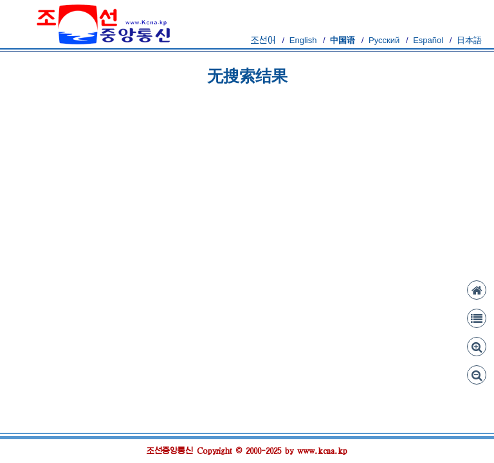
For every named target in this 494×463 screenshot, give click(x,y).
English (303, 40)
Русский (384, 40)
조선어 (263, 40)
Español (428, 40)
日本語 (469, 40)
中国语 (342, 40)
